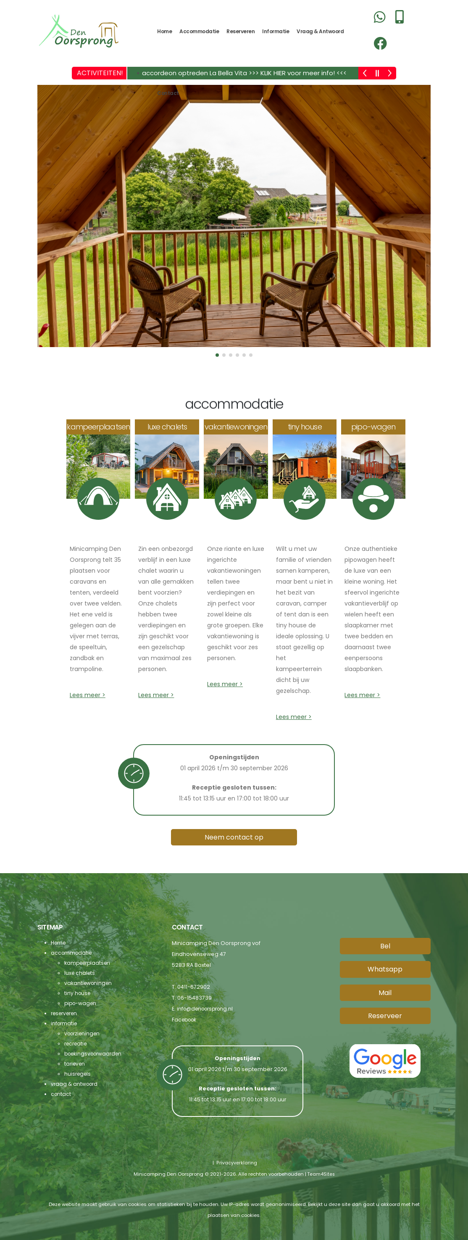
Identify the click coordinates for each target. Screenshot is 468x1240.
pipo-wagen (81, 1003)
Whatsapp (385, 969)
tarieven (75, 1063)
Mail (385, 993)
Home (164, 31)
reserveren (240, 31)
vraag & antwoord (320, 31)
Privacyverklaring (236, 1162)
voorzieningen (83, 1033)
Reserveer (385, 1016)
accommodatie (199, 31)
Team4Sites (321, 1173)
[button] (217, 355)
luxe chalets (80, 973)
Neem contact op (234, 837)
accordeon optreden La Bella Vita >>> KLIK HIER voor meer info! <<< (244, 72)
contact (168, 93)
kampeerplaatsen (89, 962)
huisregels (78, 1073)
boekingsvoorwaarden (95, 1053)
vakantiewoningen (89, 983)
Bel (385, 946)
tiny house (78, 993)
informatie (275, 31)
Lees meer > (87, 695)
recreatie (77, 1043)
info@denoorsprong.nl (208, 1008)
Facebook (185, 1019)
